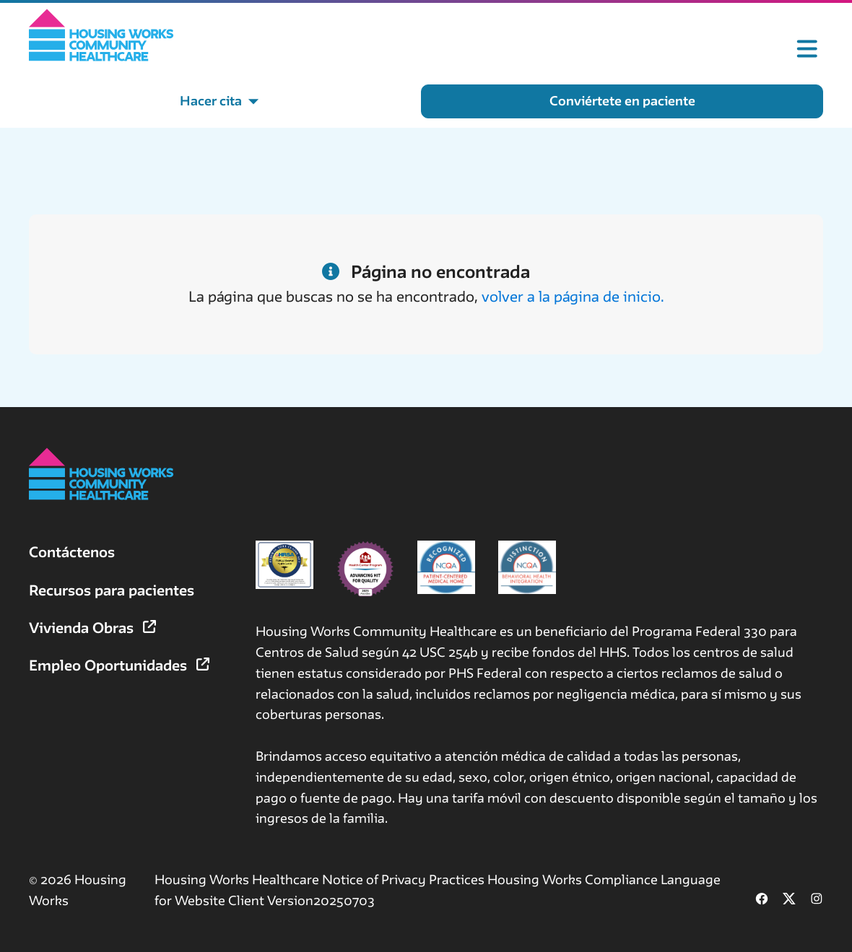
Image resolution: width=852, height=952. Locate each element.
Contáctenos (72, 552)
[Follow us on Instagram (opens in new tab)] (816, 900)
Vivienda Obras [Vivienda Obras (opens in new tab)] (92, 628)
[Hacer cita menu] (219, 101)
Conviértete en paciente (622, 100)
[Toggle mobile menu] (807, 49)
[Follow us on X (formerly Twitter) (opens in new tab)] (789, 900)
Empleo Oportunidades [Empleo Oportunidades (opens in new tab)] (119, 665)
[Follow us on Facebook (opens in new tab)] (761, 900)
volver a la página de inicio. (573, 296)
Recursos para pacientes (111, 590)
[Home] (101, 35)
